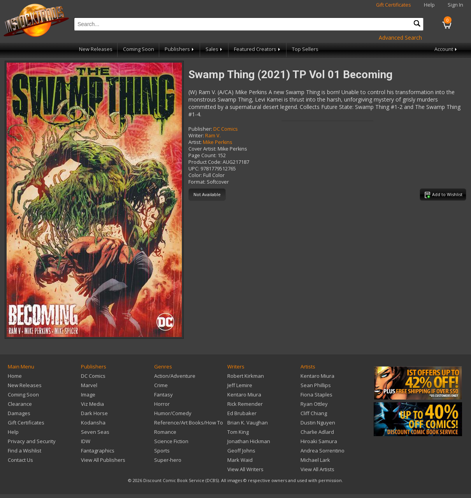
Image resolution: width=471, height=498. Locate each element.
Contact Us (20, 459)
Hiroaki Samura (319, 441)
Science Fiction (171, 441)
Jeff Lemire (239, 385)
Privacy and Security (32, 441)
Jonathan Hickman (248, 441)
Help (429, 5)
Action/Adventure (174, 375)
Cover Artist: (202, 149)
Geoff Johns (241, 450)
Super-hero (167, 459)
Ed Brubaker (242, 413)
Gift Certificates (393, 5)
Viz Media (92, 403)
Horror (162, 403)
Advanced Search (400, 37)
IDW (85, 441)
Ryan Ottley (314, 403)
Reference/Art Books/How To (188, 422)
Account (446, 49)
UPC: (193, 168)
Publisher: (200, 129)
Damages (19, 413)
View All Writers (245, 469)
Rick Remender (245, 403)
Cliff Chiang (314, 413)
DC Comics (225, 129)
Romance (165, 431)
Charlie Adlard (317, 431)
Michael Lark (315, 459)
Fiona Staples (316, 394)
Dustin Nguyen (318, 422)
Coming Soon (138, 49)
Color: (195, 175)
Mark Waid (240, 459)
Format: (197, 182)
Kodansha (93, 422)
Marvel (89, 385)
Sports (162, 450)
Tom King (238, 431)
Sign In (455, 5)
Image (88, 394)
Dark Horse (94, 413)
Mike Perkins (217, 142)
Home (15, 375)
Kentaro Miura (244, 394)
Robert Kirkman (245, 375)
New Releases (95, 49)
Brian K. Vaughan (247, 422)
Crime (161, 385)
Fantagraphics (97, 450)
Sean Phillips (316, 385)
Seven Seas (95, 431)
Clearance (20, 403)
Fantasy (163, 394)
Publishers (180, 49)
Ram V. (213, 135)
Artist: (195, 142)
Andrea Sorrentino (322, 450)
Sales (214, 49)
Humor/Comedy (173, 413)
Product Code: (204, 162)
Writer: (196, 135)
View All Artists (317, 469)
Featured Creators (257, 49)
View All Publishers (103, 459)
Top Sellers (305, 49)
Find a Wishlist (24, 450)
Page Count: (202, 155)
